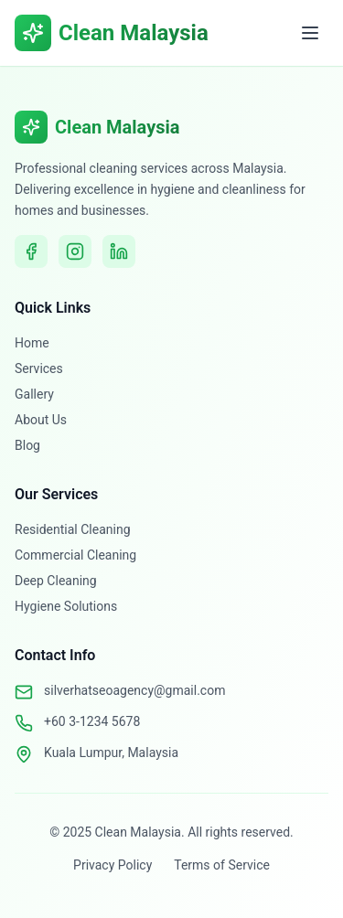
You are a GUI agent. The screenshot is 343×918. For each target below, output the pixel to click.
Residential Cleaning (73, 529)
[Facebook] (31, 251)
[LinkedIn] (118, 251)
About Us (41, 419)
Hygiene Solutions (66, 606)
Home (32, 343)
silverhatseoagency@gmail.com (134, 690)
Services (39, 368)
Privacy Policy (112, 865)
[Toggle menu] (310, 33)
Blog (27, 445)
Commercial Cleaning (75, 555)
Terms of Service (222, 865)
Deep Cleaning (56, 580)
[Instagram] (75, 251)
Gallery (34, 394)
